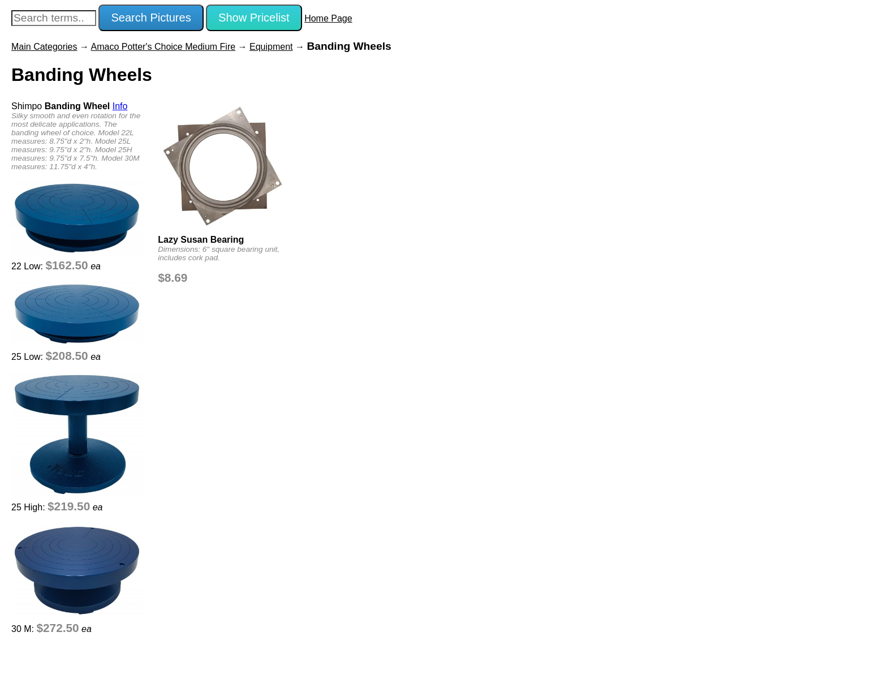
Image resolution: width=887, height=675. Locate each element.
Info (120, 106)
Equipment (271, 46)
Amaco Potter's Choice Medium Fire (163, 46)
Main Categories (44, 46)
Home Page (328, 18)
